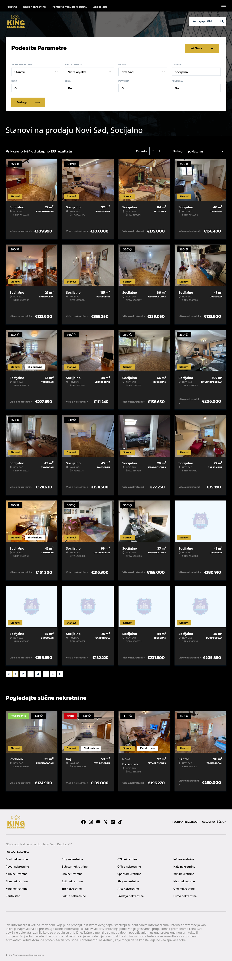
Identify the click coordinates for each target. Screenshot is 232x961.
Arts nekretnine (128, 887)
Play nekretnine (128, 880)
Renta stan (13, 894)
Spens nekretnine (129, 872)
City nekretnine (72, 858)
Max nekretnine (184, 880)
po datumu (195, 150)
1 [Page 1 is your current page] (15, 672)
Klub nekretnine (17, 872)
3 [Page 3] (30, 672)
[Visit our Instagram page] (91, 820)
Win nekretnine (183, 872)
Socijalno (181, 70)
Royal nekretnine (17, 865)
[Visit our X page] (105, 820)
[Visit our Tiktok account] (120, 820)
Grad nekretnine (17, 858)
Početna (11, 6)
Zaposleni (100, 6)
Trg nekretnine (72, 887)
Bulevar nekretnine (75, 865)
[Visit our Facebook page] (83, 820)
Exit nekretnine (72, 880)
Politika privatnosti (185, 820)
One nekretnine (184, 887)
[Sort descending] (159, 149)
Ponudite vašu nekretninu (69, 6)
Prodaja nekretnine (130, 894)
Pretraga (28, 101)
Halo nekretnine (184, 865)
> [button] (60, 672)
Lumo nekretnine (185, 894)
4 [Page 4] (38, 672)
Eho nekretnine (72, 872)
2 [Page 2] (23, 672)
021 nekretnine (127, 858)
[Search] (222, 21)
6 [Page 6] (53, 672)
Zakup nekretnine (74, 894)
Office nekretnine (129, 865)
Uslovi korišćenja (214, 820)
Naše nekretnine (34, 6)
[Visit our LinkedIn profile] (113, 820)
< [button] (9, 672)
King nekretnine (17, 887)
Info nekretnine (183, 858)
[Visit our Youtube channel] (98, 820)
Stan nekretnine (17, 880)
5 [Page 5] (45, 672)
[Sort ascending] (153, 149)
